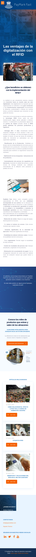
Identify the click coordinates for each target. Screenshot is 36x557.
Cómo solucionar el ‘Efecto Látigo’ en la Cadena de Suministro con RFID (18, 408)
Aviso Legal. (14, 553)
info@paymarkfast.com (9, 523)
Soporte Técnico (7, 526)
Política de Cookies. (23, 553)
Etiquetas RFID (18, 440)
